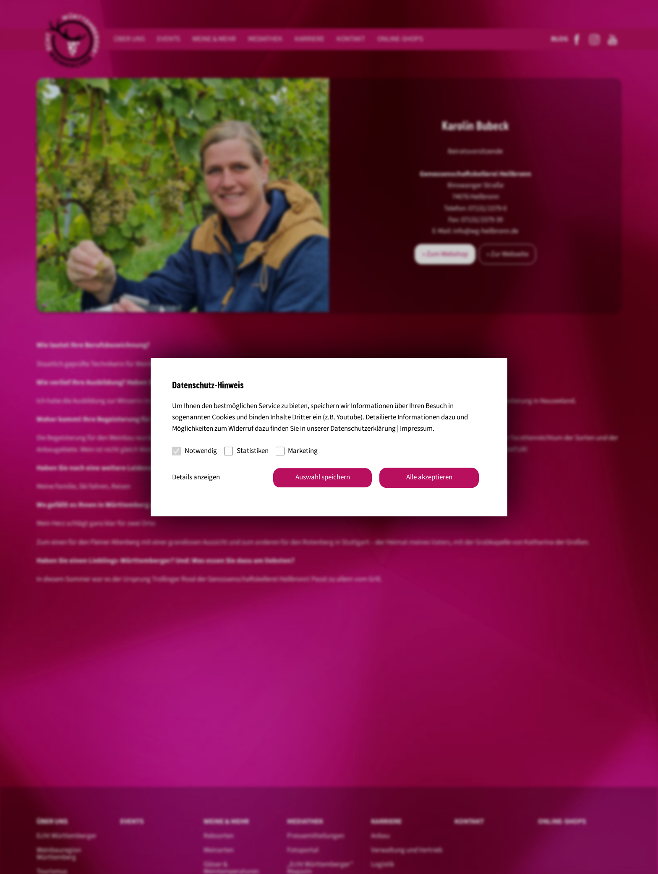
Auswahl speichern (322, 477)
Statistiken (246, 451)
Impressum (416, 429)
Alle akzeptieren (429, 477)
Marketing (297, 451)
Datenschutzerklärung (363, 429)
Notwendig (194, 451)
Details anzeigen (196, 477)
